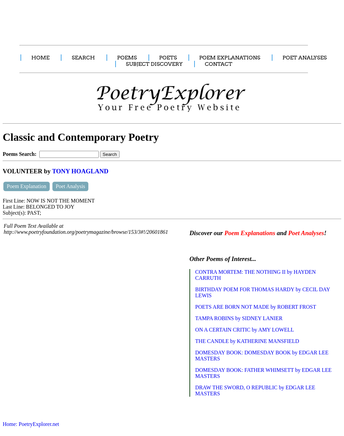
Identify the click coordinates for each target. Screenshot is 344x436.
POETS (168, 57)
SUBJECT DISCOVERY (154, 64)
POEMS (127, 57)
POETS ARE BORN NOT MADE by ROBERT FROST (255, 307)
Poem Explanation (26, 186)
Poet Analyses (306, 232)
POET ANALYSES (305, 57)
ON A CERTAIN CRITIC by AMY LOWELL (244, 330)
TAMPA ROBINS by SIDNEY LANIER (239, 318)
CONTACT (218, 64)
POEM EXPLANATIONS (229, 57)
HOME (40, 57)
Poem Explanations (249, 232)
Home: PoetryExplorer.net (31, 424)
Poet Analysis (70, 186)
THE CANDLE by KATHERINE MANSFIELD (247, 341)
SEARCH (83, 57)
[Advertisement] (126, 19)
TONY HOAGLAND (80, 171)
